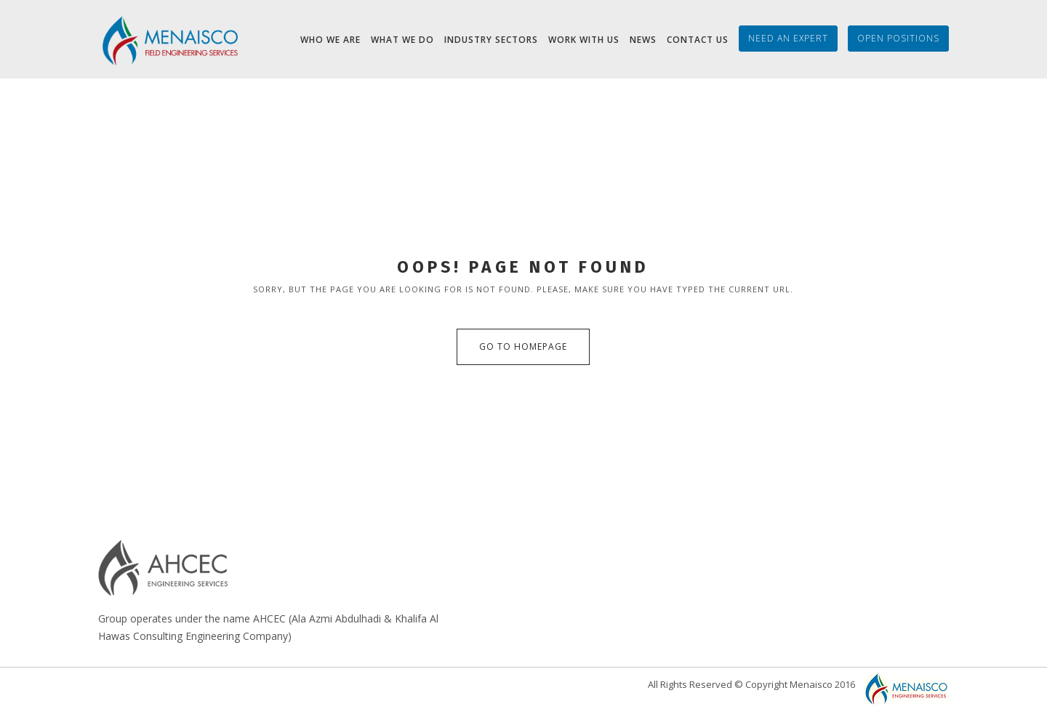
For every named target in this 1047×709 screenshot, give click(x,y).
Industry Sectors (491, 39)
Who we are (330, 39)
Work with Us (583, 39)
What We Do (402, 39)
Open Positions (898, 38)
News (643, 39)
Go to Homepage (523, 346)
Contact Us (698, 39)
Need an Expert (788, 38)
